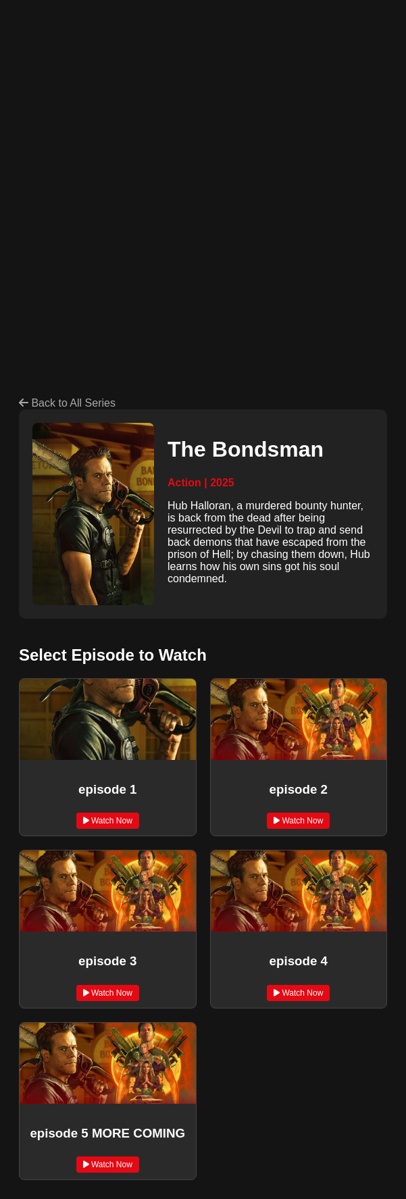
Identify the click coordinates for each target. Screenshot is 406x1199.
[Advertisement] (212, 113)
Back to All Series (67, 403)
